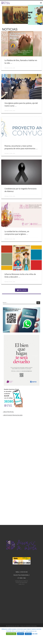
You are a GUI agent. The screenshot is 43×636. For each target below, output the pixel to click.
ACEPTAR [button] (20, 633)
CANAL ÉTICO (21, 584)
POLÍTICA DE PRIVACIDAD (21, 582)
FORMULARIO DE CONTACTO (21, 581)
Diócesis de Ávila (15, 626)
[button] (21, 15)
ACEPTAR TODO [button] (11, 633)
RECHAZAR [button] (28, 633)
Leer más (34, 633)
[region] (21, 15)
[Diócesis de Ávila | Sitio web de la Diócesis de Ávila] (5, 2)
